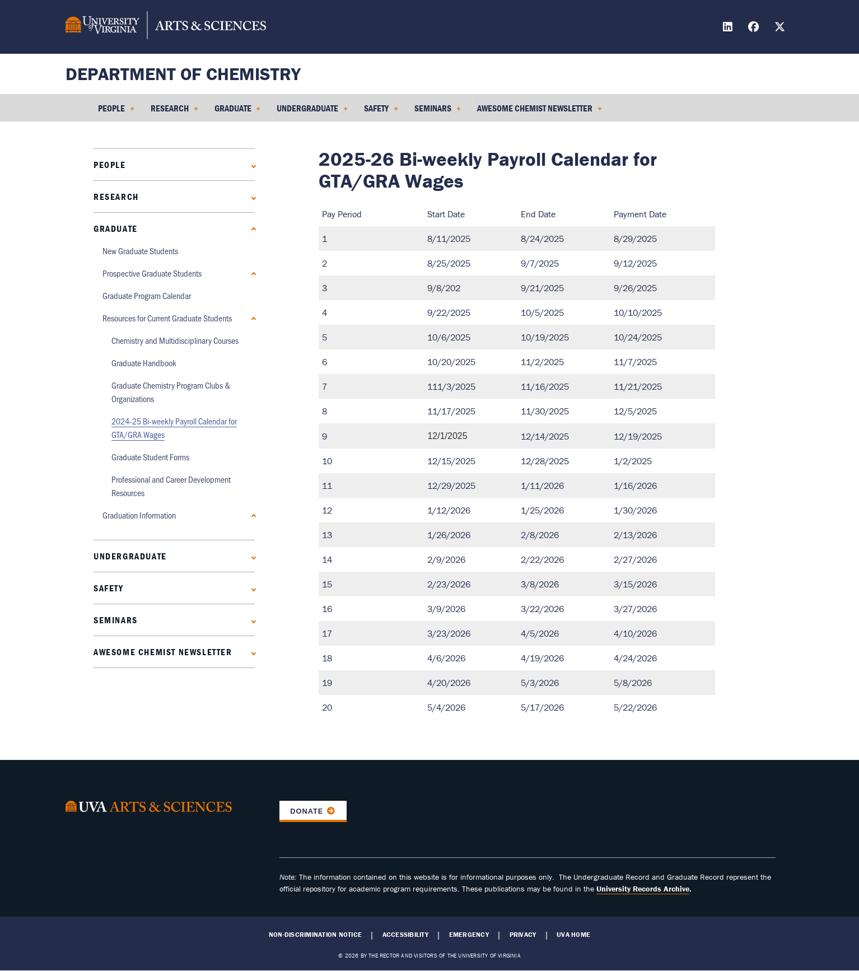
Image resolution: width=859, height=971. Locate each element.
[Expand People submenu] (251, 165)
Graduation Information (139, 515)
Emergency (469, 935)
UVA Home (573, 935)
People (110, 164)
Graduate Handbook (143, 362)
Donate (306, 811)
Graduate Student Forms (150, 457)
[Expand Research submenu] (251, 196)
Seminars (116, 619)
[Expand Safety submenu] (251, 588)
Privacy (523, 935)
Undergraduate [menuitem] (312, 112)
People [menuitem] (116, 112)
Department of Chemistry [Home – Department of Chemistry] (183, 74)
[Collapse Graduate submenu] (251, 228)
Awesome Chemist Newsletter (163, 651)
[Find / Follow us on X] (781, 28)
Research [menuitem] (174, 112)
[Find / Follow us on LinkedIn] (729, 28)
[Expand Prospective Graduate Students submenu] (251, 273)
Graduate (116, 228)
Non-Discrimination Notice (315, 935)
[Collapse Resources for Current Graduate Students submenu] (251, 318)
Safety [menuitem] (381, 112)
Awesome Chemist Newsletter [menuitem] (539, 112)
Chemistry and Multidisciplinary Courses (175, 340)
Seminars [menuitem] (437, 112)
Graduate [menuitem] (237, 112)
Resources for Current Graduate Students (167, 318)
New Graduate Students (140, 250)
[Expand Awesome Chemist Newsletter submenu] (251, 652)
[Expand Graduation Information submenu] (251, 515)
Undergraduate (130, 556)
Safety (109, 588)
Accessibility (405, 935)
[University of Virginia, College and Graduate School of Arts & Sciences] (166, 27)
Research (116, 196)
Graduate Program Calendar (146, 295)
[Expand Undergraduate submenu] (251, 556)
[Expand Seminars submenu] (251, 620)
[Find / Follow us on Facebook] (755, 28)
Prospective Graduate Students (152, 273)
